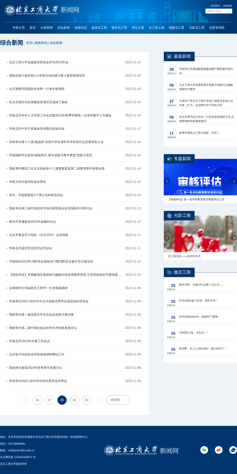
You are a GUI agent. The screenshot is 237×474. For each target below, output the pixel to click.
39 (74, 400)
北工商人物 (156, 27)
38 (62, 400)
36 (37, 400)
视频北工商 (176, 27)
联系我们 (215, 5)
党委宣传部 (216, 27)
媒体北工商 (99, 27)
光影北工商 (196, 27)
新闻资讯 (41, 42)
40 (86, 400)
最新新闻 (182, 56)
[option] (200, 181)
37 (49, 400)
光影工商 (182, 215)
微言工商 (182, 272)
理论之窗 (138, 27)
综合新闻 (63, 27)
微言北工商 (119, 27)
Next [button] (234, 181)
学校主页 (19, 27)
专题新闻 (182, 158)
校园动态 (81, 27)
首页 (32, 27)
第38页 (115, 399)
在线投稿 (227, 5)
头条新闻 (46, 27)
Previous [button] (167, 181)
